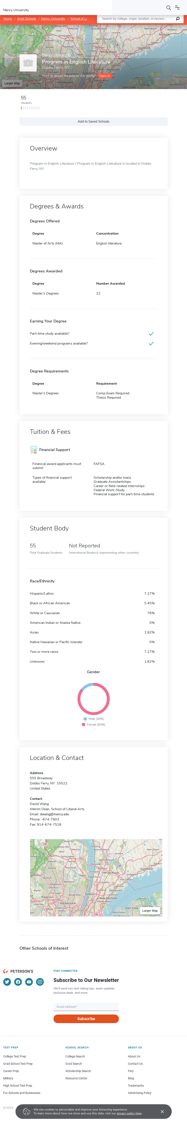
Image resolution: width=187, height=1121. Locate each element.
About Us (134, 1056)
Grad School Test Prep (18, 1063)
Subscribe (86, 1018)
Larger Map (12, 83)
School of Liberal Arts (85, 19)
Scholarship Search (78, 1071)
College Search (75, 1056)
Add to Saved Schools (93, 121)
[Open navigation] (177, 7)
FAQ (131, 1071)
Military (8, 1078)
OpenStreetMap (158, 27)
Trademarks (136, 1085)
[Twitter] (7, 982)
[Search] (168, 7)
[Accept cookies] (159, 1111)
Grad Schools (26, 19)
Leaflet (135, 27)
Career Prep (11, 1071)
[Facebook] (18, 982)
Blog (131, 1078)
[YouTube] (29, 982)
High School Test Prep (17, 1085)
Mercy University (53, 19)
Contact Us (135, 1063)
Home (7, 19)
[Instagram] (40, 982)
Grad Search (73, 1063)
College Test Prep (14, 1056)
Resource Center (76, 1078)
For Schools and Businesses (21, 1093)
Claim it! (104, 76)
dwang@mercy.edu (54, 814)
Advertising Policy (140, 1093)
